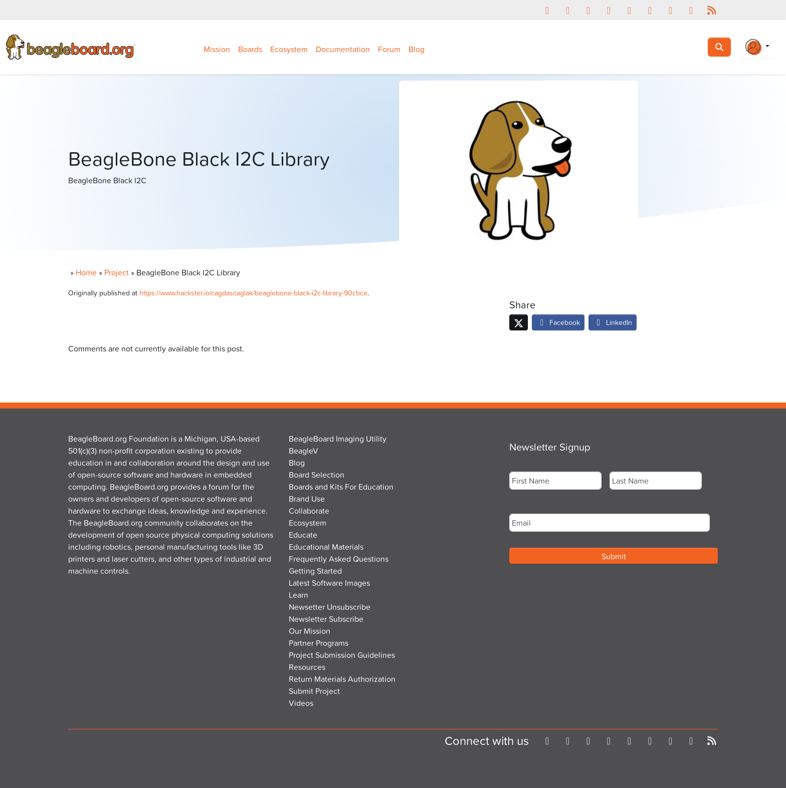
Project (116, 272)
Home (86, 272)
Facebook (558, 322)
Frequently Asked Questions (338, 558)
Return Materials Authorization (342, 678)
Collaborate (309, 510)
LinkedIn (612, 322)
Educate (303, 534)
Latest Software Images (329, 582)
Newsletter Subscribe (326, 618)
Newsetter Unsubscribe (329, 606)
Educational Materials (326, 546)
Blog (417, 49)
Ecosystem (289, 49)
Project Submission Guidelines (342, 654)
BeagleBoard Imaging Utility (337, 438)
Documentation (343, 49)
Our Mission (309, 630)
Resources (307, 666)
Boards (250, 49)
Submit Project (314, 690)
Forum (389, 49)
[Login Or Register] (757, 47)
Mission (217, 49)
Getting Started (315, 570)
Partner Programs (318, 642)
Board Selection (316, 474)
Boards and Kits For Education (341, 486)
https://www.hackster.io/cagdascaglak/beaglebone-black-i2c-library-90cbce (253, 292)
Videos (301, 702)
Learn (298, 594)
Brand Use (307, 498)
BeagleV (303, 450)
